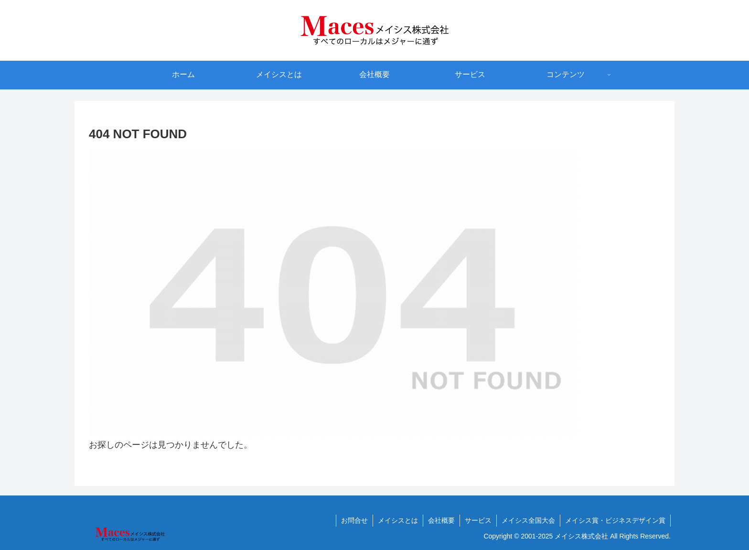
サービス (478, 520)
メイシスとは (398, 520)
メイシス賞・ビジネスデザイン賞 (615, 520)
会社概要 (441, 520)
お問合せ (354, 520)
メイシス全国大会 (528, 520)
